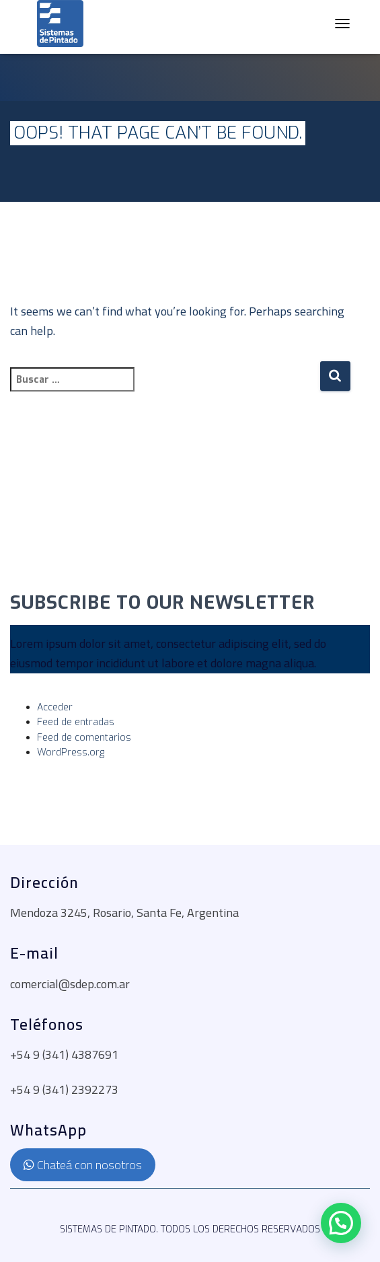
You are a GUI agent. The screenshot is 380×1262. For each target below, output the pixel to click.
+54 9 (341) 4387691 (64, 1054)
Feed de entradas (75, 722)
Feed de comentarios (84, 737)
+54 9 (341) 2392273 (64, 1089)
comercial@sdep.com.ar (70, 984)
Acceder (55, 707)
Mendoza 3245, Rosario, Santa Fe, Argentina (124, 912)
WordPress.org (70, 752)
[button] (341, 1223)
